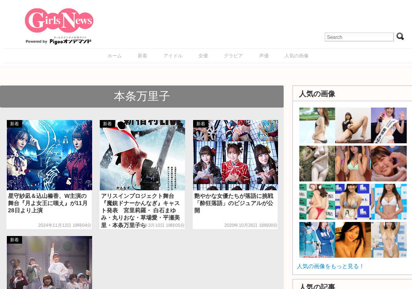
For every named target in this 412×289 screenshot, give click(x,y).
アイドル (173, 56)
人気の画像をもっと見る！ (331, 266)
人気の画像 (296, 56)
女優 (203, 56)
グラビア (233, 56)
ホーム (114, 56)
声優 (264, 56)
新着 (142, 56)
